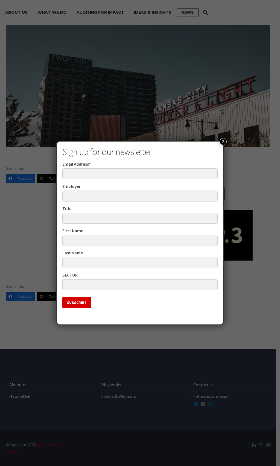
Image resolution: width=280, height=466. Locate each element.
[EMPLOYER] (140, 196)
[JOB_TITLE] (140, 218)
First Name (72, 230)
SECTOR (70, 275)
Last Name (72, 252)
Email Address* (76, 164)
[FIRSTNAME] (140, 240)
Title (66, 208)
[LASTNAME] (140, 262)
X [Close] (223, 141)
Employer (71, 186)
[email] (140, 173)
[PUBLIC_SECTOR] (140, 284)
